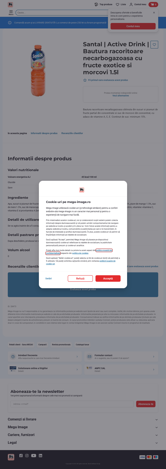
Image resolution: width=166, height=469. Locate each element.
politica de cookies (80, 253)
